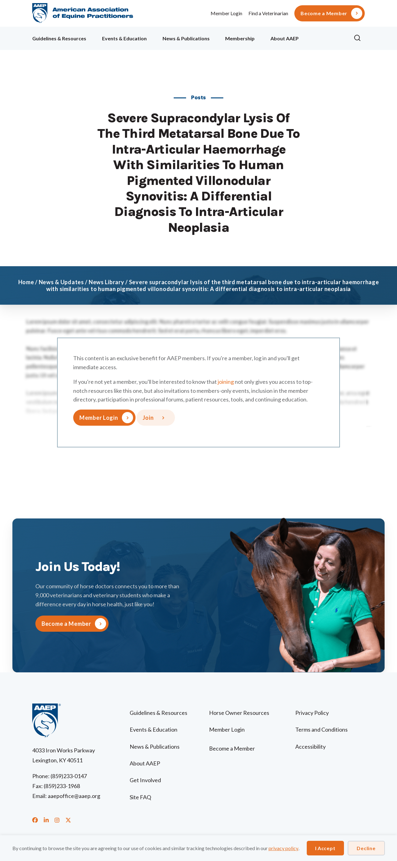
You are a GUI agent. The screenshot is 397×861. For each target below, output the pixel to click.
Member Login (226, 13)
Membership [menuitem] (240, 38)
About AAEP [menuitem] (284, 38)
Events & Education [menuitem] (124, 38)
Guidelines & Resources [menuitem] (59, 38)
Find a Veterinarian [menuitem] (268, 13)
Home (26, 282)
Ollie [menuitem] (326, 37)
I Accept (325, 848)
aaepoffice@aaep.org (74, 795)
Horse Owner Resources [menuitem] (239, 712)
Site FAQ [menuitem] (140, 797)
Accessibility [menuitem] (310, 746)
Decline (366, 848)
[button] (359, 38)
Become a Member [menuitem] (324, 13)
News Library (106, 282)
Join (148, 417)
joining (226, 381)
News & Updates (61, 282)
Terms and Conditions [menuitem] (321, 729)
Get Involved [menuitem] (145, 780)
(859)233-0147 (69, 776)
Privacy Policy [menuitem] (312, 712)
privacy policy (283, 848)
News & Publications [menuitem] (186, 38)
